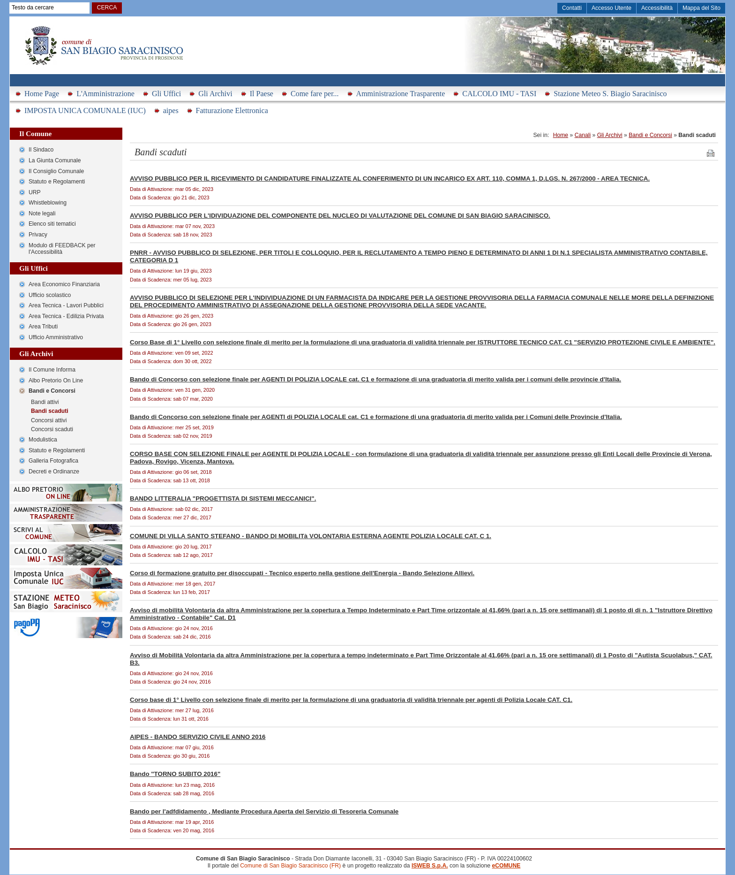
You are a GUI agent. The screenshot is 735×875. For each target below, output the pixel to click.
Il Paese (261, 94)
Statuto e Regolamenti (57, 181)
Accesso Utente (611, 8)
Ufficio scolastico (50, 295)
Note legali (42, 213)
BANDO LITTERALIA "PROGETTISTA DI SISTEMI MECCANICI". (223, 498)
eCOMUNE (506, 865)
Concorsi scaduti (52, 429)
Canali (583, 135)
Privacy (38, 234)
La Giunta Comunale (55, 160)
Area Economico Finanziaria (64, 284)
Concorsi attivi (49, 420)
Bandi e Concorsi (52, 391)
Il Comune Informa (52, 369)
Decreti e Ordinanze (54, 471)
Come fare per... (315, 94)
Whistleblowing (48, 202)
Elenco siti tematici (52, 224)
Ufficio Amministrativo (56, 337)
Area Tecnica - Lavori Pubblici (66, 305)
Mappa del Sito (701, 8)
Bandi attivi (45, 402)
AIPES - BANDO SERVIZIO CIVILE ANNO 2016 (198, 736)
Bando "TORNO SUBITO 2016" (175, 773)
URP (35, 192)
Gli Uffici (166, 94)
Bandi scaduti (49, 411)
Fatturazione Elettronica (232, 110)
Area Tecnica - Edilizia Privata (66, 316)
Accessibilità (657, 8)
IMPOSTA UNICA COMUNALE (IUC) (85, 110)
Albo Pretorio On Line (56, 380)
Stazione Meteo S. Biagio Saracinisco (610, 94)
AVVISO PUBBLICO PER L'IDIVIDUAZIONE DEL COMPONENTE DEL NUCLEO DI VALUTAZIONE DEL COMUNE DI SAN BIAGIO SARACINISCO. (340, 215)
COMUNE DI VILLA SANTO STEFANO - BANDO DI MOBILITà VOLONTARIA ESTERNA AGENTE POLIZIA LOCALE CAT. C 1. (310, 536)
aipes (171, 110)
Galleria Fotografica (53, 460)
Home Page (41, 94)
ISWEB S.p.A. (430, 865)
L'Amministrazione (105, 94)
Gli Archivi (215, 94)
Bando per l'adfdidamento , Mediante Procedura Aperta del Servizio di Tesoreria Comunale (264, 811)
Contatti (572, 8)
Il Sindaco (41, 149)
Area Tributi (43, 326)
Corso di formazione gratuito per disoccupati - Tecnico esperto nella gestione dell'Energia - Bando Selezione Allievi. (302, 573)
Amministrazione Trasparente (400, 94)
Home (560, 135)
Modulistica (43, 439)
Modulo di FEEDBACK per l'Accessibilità (62, 249)
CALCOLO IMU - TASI (499, 94)
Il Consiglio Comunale (56, 171)
